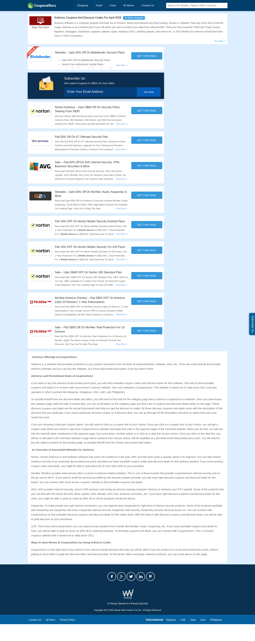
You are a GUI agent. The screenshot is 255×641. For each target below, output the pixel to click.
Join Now (147, 96)
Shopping (82, 5)
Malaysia (171, 636)
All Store (50, 636)
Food (109, 5)
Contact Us (140, 5)
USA (202, 636)
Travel (96, 5)
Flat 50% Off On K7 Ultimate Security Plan (84, 141)
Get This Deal (147, 56)
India (193, 636)
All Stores (123, 5)
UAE (183, 636)
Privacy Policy (67, 636)
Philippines (216, 636)
